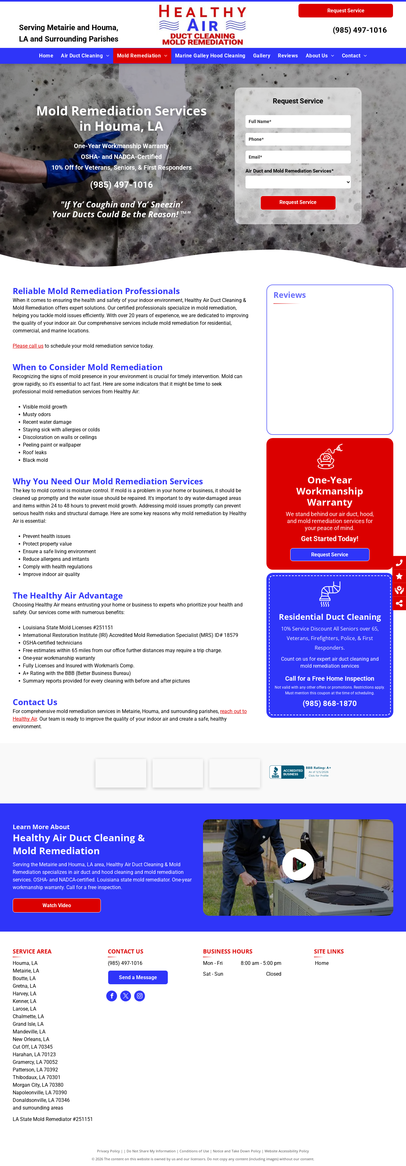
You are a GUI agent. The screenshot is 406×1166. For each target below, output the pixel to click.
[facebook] (111, 997)
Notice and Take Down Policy (237, 1151)
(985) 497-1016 (360, 30)
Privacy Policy (108, 1151)
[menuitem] (46, 55)
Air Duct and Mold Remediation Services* (290, 171)
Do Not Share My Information (151, 1151)
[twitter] (125, 997)
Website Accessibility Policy (287, 1151)
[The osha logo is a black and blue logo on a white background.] (178, 773)
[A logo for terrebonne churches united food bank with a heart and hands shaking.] (120, 773)
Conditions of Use (194, 1151)
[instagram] (139, 997)
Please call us (28, 346)
